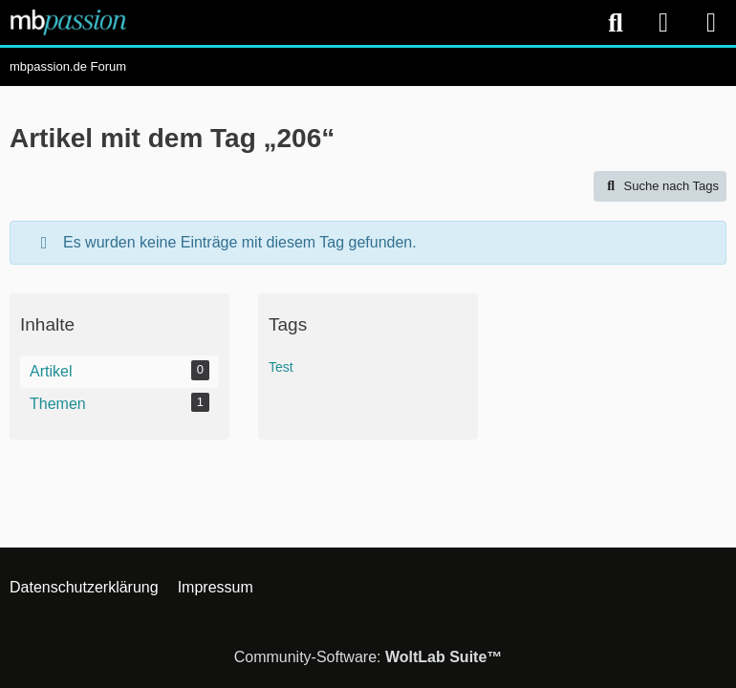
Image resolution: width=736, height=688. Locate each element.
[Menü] (711, 23)
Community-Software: (368, 657)
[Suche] (615, 23)
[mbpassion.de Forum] (68, 22)
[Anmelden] (663, 22)
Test (281, 367)
